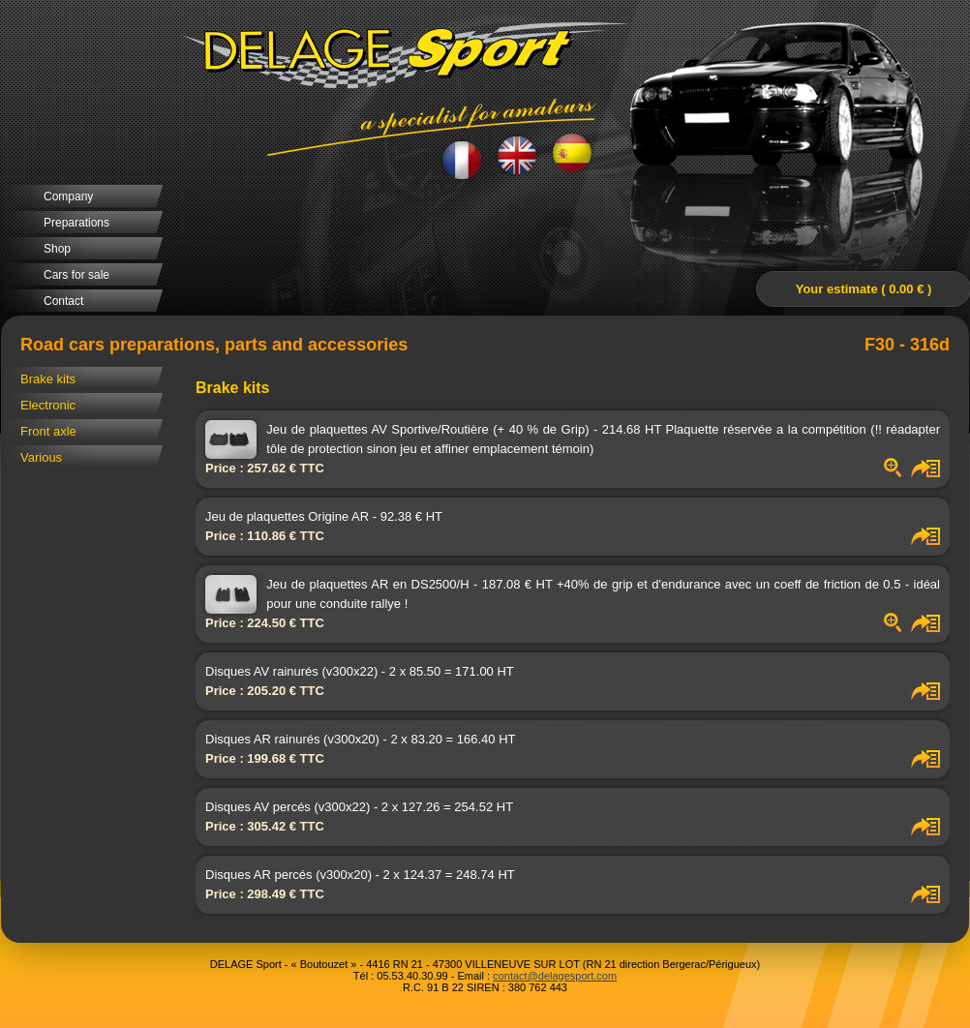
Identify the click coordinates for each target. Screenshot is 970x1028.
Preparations (76, 222)
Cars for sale (76, 275)
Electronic (48, 405)
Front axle (48, 431)
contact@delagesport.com (555, 976)
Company (68, 196)
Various (41, 457)
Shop (57, 249)
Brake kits (48, 379)
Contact (63, 301)
